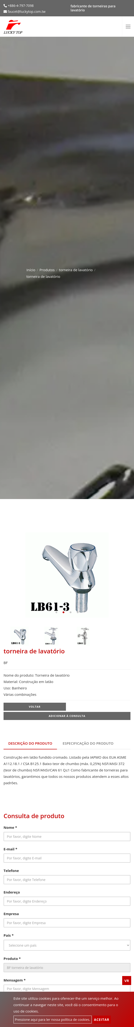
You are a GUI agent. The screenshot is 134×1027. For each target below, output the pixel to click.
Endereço (12, 892)
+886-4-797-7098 (20, 5)
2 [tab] (63, 612)
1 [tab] (56, 612)
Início (30, 269)
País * (9, 935)
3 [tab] (70, 612)
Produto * (12, 958)
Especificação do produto (88, 743)
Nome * (10, 827)
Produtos (47, 269)
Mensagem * (15, 980)
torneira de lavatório (76, 269)
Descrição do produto (30, 743)
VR (126, 980)
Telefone (11, 870)
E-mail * (10, 849)
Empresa (11, 913)
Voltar (34, 706)
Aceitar (101, 1019)
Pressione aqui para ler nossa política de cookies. (52, 1019)
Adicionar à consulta (67, 716)
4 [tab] (77, 612)
